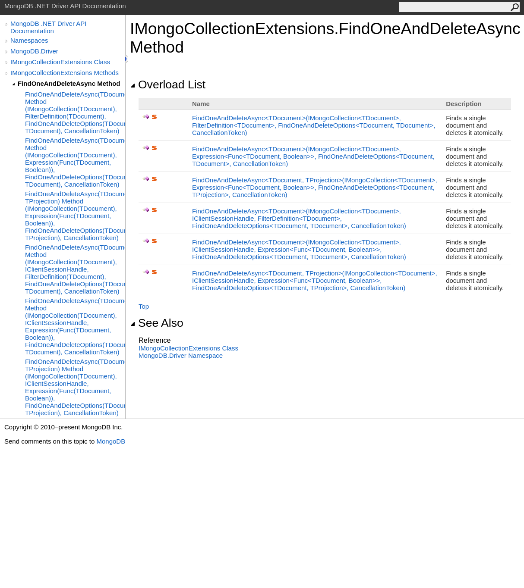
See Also (156, 322)
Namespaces (29, 40)
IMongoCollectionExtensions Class (60, 62)
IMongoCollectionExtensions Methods (64, 72)
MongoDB (110, 441)
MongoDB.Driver (34, 51)
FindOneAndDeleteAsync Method (69, 83)
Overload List (167, 84)
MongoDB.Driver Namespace (181, 355)
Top (144, 306)
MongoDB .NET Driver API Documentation (48, 27)
